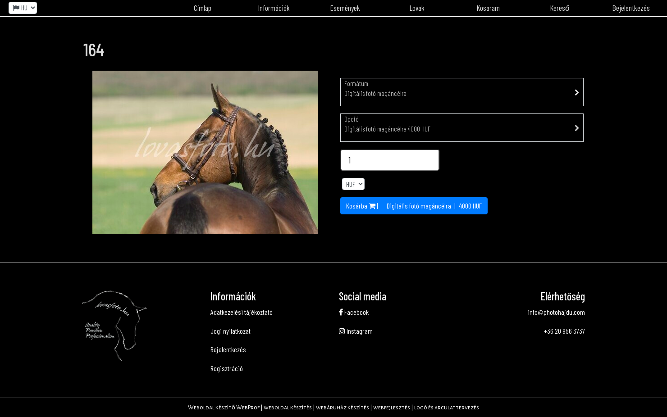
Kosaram (488, 7)
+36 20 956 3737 (564, 330)
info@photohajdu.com (556, 312)
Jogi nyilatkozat (230, 330)
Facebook (354, 312)
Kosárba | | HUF (414, 205)
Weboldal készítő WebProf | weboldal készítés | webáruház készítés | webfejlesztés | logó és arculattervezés (333, 407)
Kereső (559, 7)
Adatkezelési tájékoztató (241, 312)
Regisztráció (226, 368)
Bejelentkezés (228, 349)
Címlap (202, 7)
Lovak (417, 7)
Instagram (356, 330)
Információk (274, 7)
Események (345, 7)
